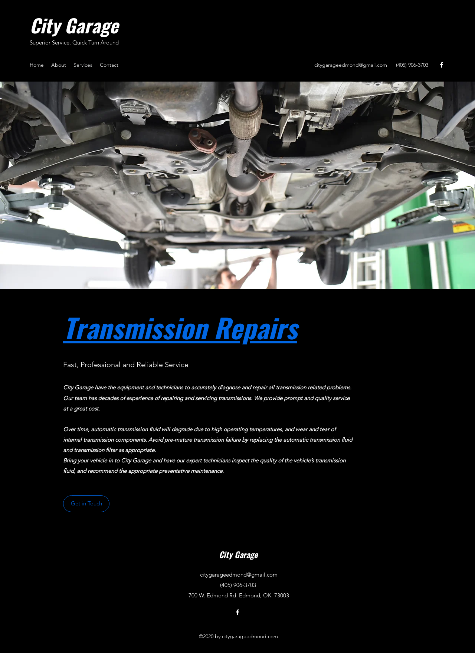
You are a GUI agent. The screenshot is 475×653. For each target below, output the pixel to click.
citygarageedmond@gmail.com (350, 65)
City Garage (74, 25)
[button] (86, 503)
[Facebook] (441, 65)
